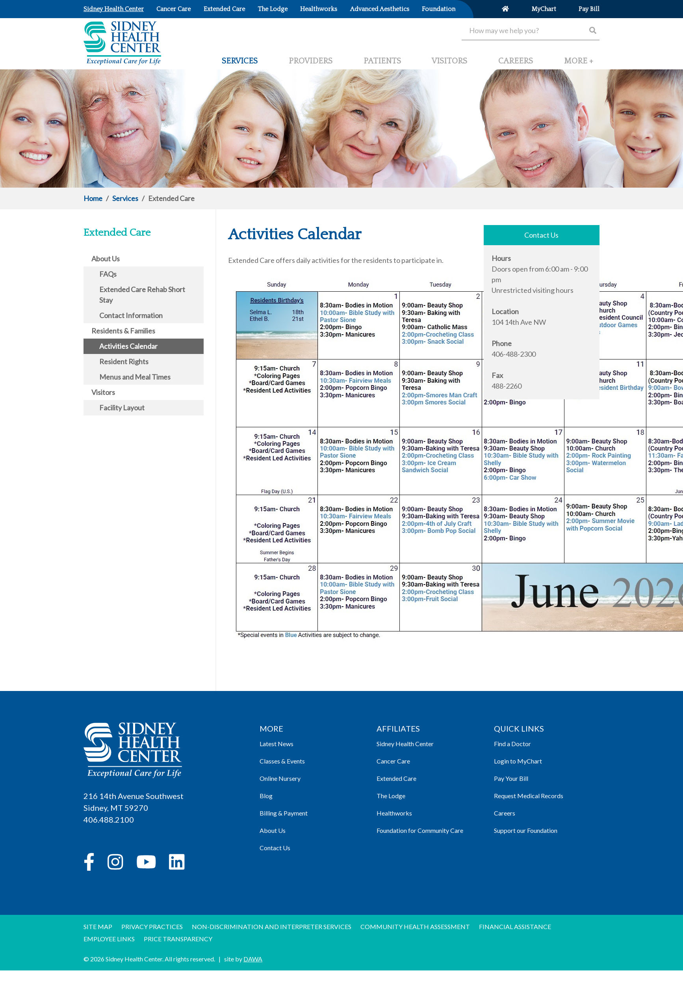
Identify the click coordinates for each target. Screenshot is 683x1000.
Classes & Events (282, 761)
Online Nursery (280, 778)
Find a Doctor (512, 743)
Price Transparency (178, 938)
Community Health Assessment (415, 926)
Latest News (276, 743)
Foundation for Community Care (420, 830)
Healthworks (394, 813)
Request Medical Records (528, 795)
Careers (504, 813)
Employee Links (109, 938)
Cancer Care (393, 761)
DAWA (252, 959)
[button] (578, 64)
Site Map (98, 926)
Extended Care (396, 778)
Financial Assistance (515, 926)
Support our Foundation (525, 830)
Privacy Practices (152, 926)
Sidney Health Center (405, 743)
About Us (273, 830)
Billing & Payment (284, 813)
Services (125, 198)
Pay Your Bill (511, 778)
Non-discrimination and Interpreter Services (271, 926)
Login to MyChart (518, 761)
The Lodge (391, 795)
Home (93, 198)
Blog (266, 795)
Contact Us (275, 847)
